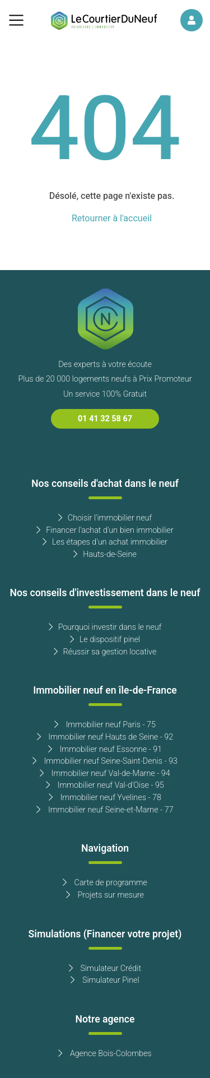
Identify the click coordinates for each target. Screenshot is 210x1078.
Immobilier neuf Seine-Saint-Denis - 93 (105, 761)
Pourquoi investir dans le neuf (105, 627)
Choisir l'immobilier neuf (105, 518)
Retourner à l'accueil (112, 218)
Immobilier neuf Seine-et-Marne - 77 (104, 810)
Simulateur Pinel (105, 980)
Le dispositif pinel (105, 639)
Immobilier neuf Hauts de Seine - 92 (105, 737)
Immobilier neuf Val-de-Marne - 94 (105, 773)
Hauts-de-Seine (105, 554)
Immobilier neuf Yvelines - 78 (105, 797)
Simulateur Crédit (105, 968)
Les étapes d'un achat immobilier (105, 542)
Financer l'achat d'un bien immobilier (105, 530)
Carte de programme (105, 883)
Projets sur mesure (105, 895)
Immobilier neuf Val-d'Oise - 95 (105, 785)
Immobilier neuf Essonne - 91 (105, 749)
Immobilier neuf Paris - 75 (105, 725)
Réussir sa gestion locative (105, 652)
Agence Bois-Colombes (104, 1054)
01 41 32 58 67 (105, 419)
